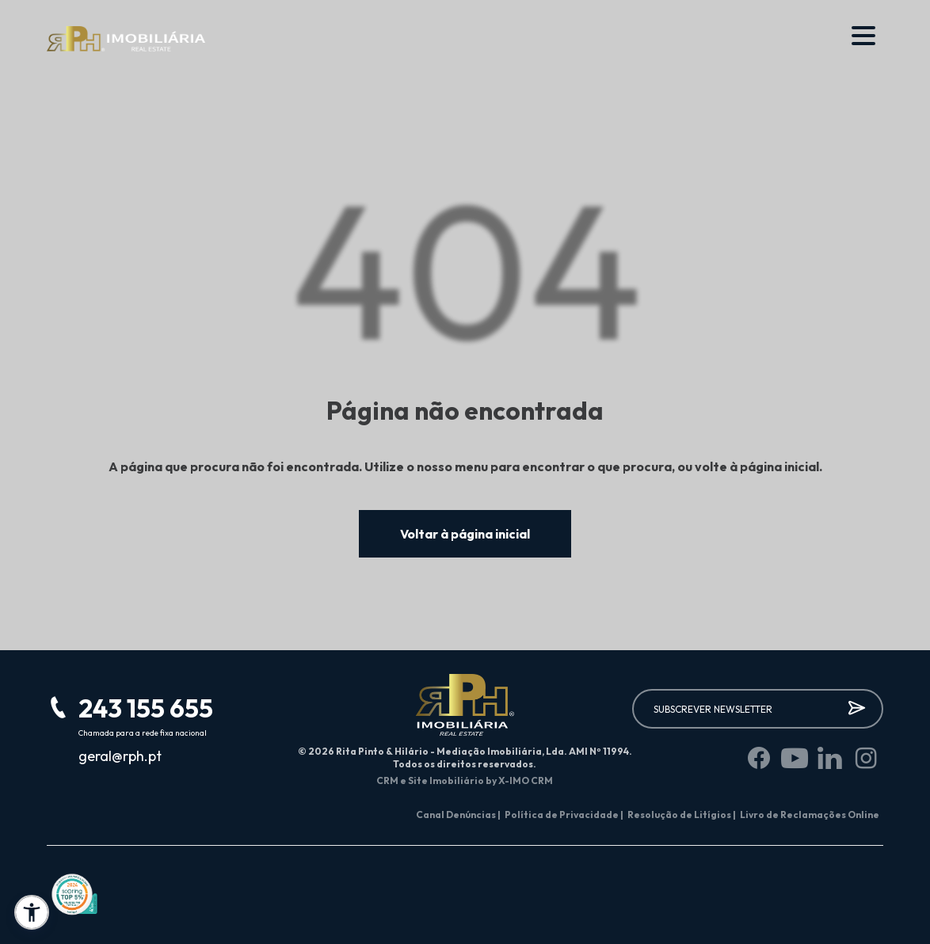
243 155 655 (145, 708)
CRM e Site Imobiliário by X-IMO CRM (464, 780)
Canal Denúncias (458, 814)
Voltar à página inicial (465, 534)
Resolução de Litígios (681, 814)
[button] (32, 912)
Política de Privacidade (564, 814)
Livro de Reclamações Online (809, 814)
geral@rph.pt (120, 756)
